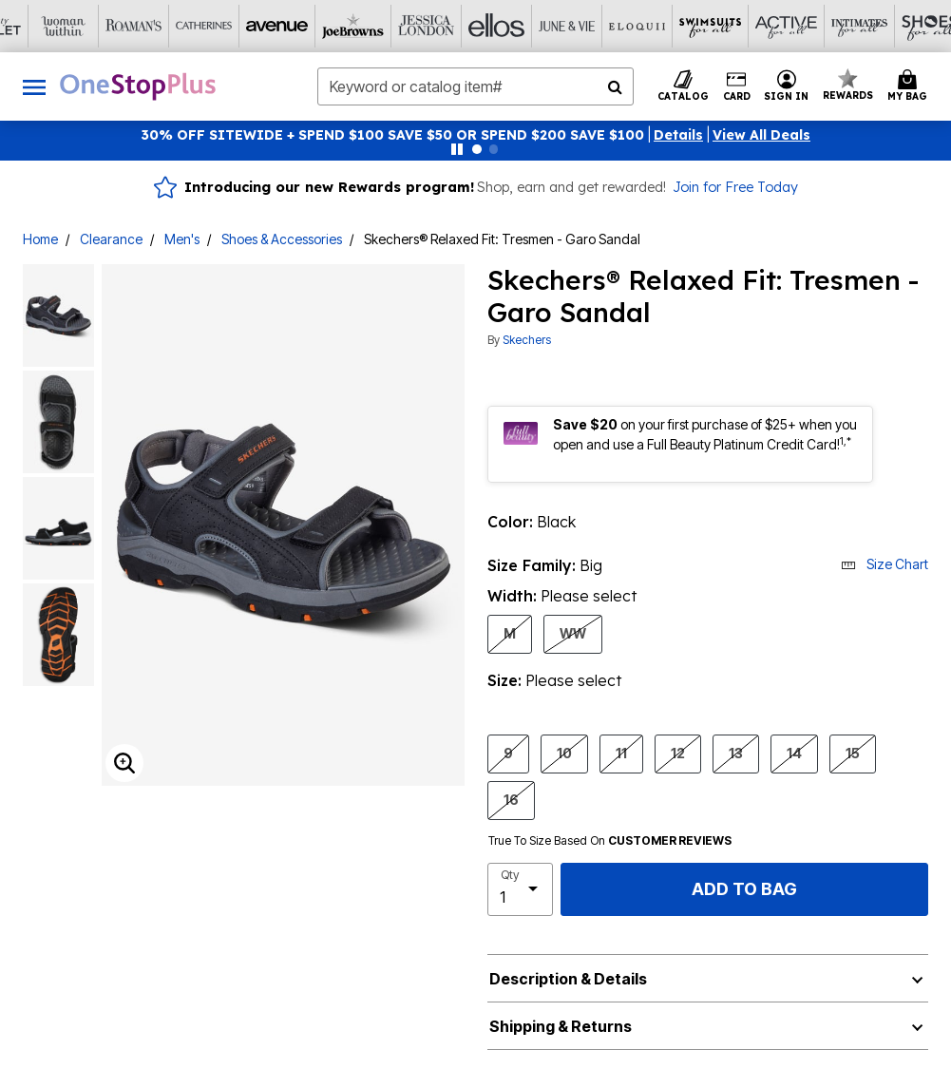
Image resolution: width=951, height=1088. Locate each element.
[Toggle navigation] (34, 86)
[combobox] (476, 86)
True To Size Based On (610, 841)
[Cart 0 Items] (910, 86)
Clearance (111, 239)
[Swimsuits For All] (581, 26)
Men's (182, 239)
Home (40, 239)
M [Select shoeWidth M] (510, 632)
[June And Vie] (441, 26)
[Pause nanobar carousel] (457, 149)
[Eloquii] (511, 26)
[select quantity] (520, 889)
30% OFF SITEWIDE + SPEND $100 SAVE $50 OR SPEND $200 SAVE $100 (392, 134)
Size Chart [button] (884, 564)
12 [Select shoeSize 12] (678, 752)
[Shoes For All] (792, 26)
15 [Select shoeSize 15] (853, 752)
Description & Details (568, 978)
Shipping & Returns (560, 1026)
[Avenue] (159, 26)
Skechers (527, 340)
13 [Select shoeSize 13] (736, 752)
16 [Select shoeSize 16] (511, 799)
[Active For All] (652, 26)
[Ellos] (370, 26)
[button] (678, 134)
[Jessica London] (300, 26)
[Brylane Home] (862, 26)
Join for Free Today (735, 187)
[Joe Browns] (230, 26)
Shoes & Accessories (281, 239)
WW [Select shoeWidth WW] (573, 632)
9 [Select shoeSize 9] (508, 752)
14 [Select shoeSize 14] (794, 752)
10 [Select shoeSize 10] (564, 752)
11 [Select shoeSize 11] (621, 752)
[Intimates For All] (722, 26)
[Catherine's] (89, 26)
